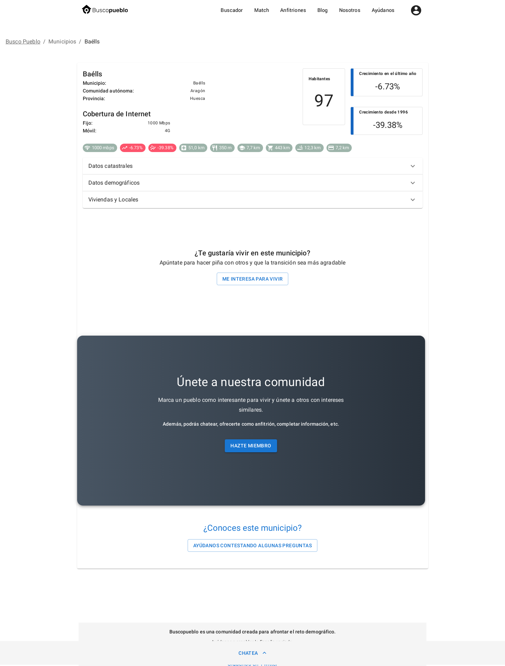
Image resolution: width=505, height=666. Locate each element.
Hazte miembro (251, 445)
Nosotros (350, 10)
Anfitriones (293, 10)
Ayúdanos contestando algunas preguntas (252, 546)
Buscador (232, 10)
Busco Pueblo (23, 41)
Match (261, 10)
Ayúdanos (383, 10)
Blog (322, 10)
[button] (253, 166)
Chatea (252, 652)
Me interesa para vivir (252, 279)
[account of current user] (416, 10)
